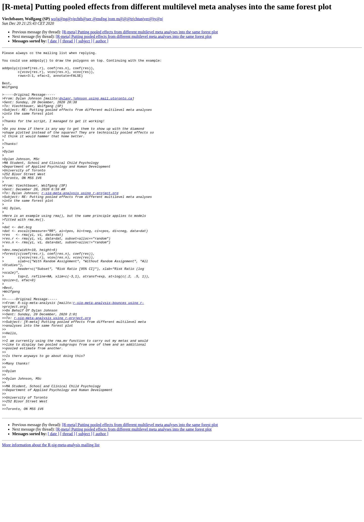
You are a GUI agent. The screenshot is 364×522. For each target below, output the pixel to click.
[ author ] (100, 41)
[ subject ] (84, 41)
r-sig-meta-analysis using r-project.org (79, 221)
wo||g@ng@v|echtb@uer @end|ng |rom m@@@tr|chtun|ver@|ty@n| (107, 19)
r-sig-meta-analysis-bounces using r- (108, 353)
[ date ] (53, 41)
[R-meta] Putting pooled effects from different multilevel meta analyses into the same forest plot (140, 32)
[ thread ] (67, 41)
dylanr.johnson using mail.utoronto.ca (95, 108)
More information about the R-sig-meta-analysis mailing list (51, 517)
